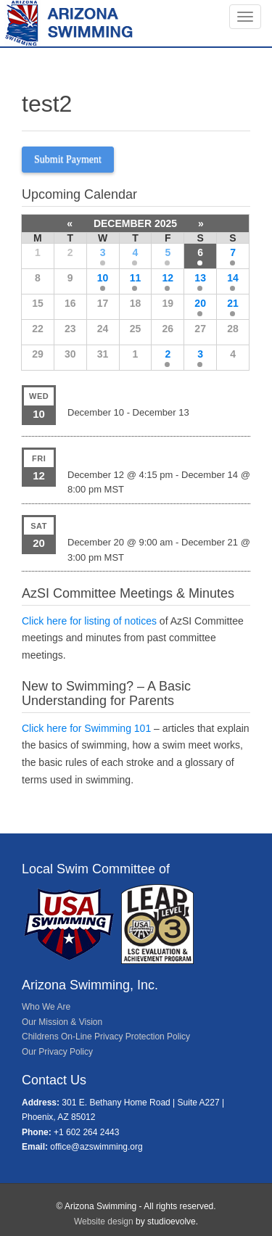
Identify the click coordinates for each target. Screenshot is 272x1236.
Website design (103, 1221)
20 (200, 303)
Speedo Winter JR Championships (150, 391)
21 (233, 303)
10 (103, 278)
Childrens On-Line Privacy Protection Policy (106, 1036)
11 (135, 278)
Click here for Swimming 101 (86, 728)
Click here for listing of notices (89, 621)
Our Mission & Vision (62, 1022)
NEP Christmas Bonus (121, 521)
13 (200, 278)
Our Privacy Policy (57, 1052)
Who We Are (46, 1007)
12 (168, 278)
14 (233, 278)
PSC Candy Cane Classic (128, 454)
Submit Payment (68, 159)
